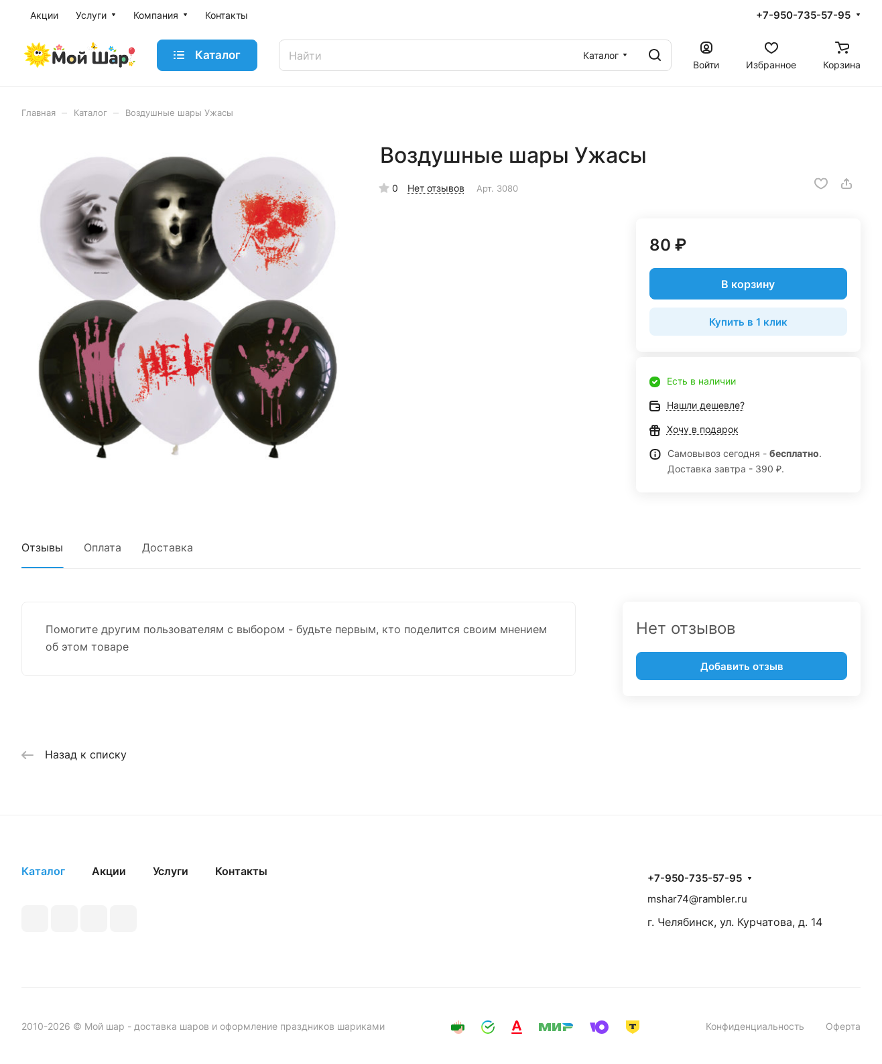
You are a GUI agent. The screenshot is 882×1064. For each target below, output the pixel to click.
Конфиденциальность (755, 1026)
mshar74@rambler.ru (697, 898)
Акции (109, 871)
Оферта (843, 1026)
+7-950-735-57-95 (803, 15)
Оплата (102, 547)
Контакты (241, 871)
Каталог (43, 871)
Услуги (170, 871)
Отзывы (42, 547)
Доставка (167, 547)
